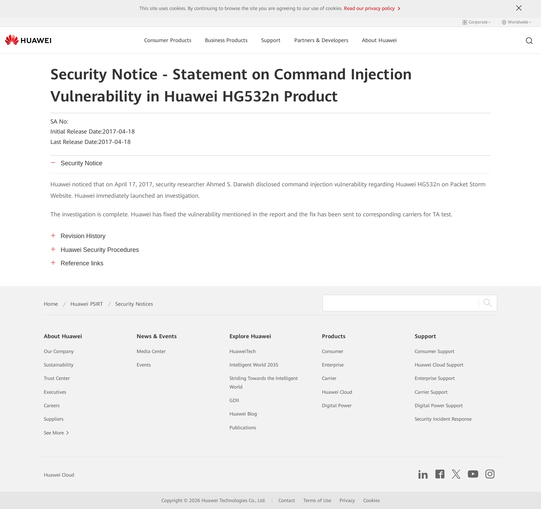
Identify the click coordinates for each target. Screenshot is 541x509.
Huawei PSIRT (86, 304)
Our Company (59, 351)
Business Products (226, 40)
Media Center (151, 351)
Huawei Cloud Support (439, 365)
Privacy (347, 500)
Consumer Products (167, 40)
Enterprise (333, 365)
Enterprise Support (435, 378)
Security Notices (134, 304)
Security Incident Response (443, 419)
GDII (234, 400)
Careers (52, 405)
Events (144, 365)
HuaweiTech (242, 351)
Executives (55, 392)
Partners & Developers (321, 40)
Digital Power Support (439, 405)
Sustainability (58, 365)
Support (271, 40)
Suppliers (53, 419)
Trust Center (57, 378)
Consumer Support (434, 351)
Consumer (332, 351)
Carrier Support (431, 392)
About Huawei (379, 40)
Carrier (329, 378)
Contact (286, 500)
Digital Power (337, 405)
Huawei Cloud (337, 392)
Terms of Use (317, 500)
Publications (242, 427)
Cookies (371, 500)
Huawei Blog (243, 414)
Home (51, 304)
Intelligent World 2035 (253, 365)
